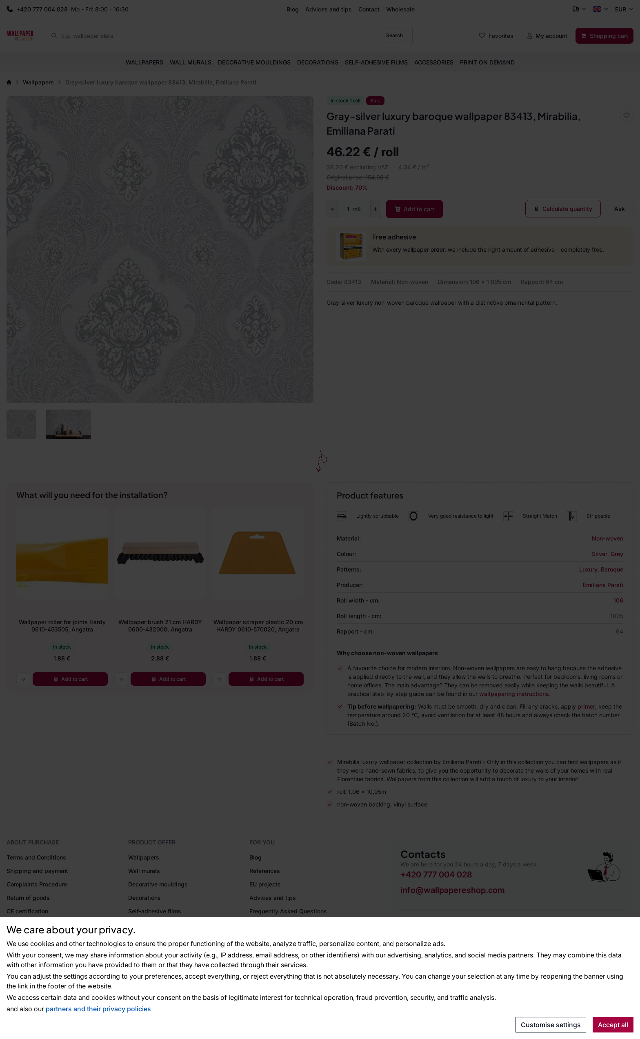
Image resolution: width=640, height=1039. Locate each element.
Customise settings (551, 1025)
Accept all (613, 1025)
